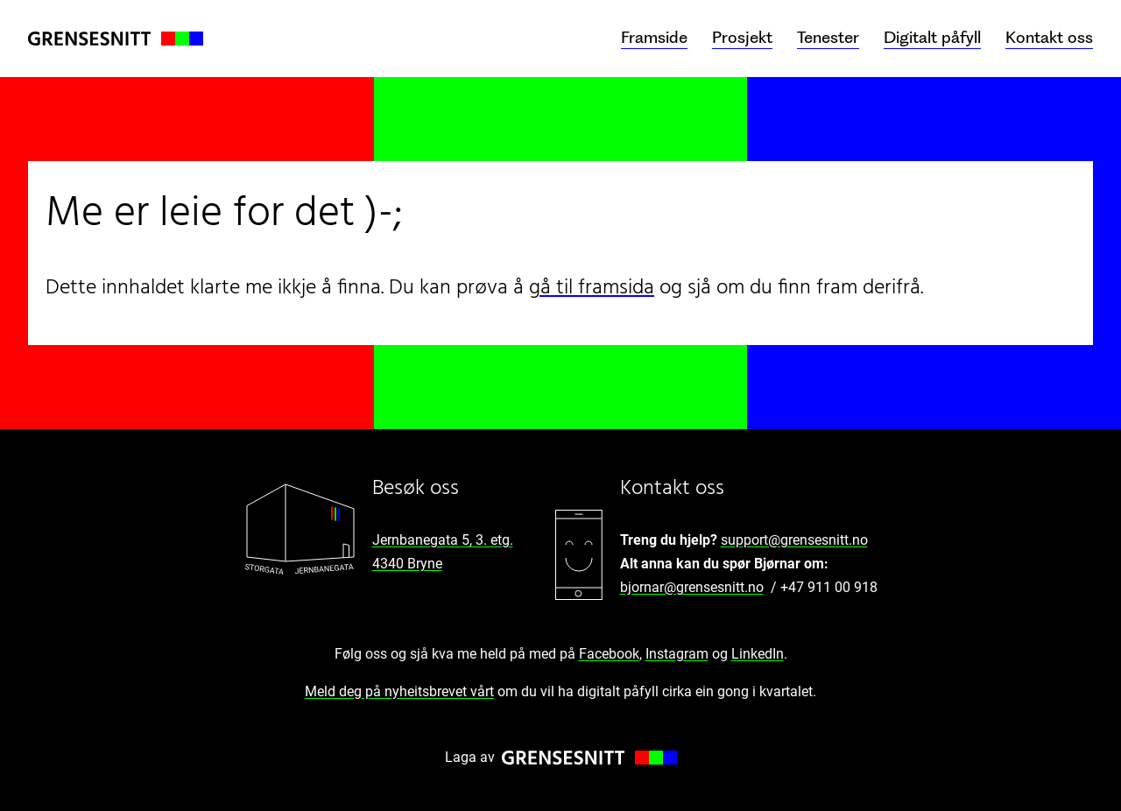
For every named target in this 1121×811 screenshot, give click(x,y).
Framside (654, 37)
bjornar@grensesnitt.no (692, 587)
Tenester (828, 37)
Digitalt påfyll (932, 37)
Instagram (677, 653)
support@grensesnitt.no (794, 540)
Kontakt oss (1049, 37)
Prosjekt (742, 37)
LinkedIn (757, 653)
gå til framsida (591, 288)
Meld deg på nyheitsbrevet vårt (399, 691)
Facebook (609, 653)
